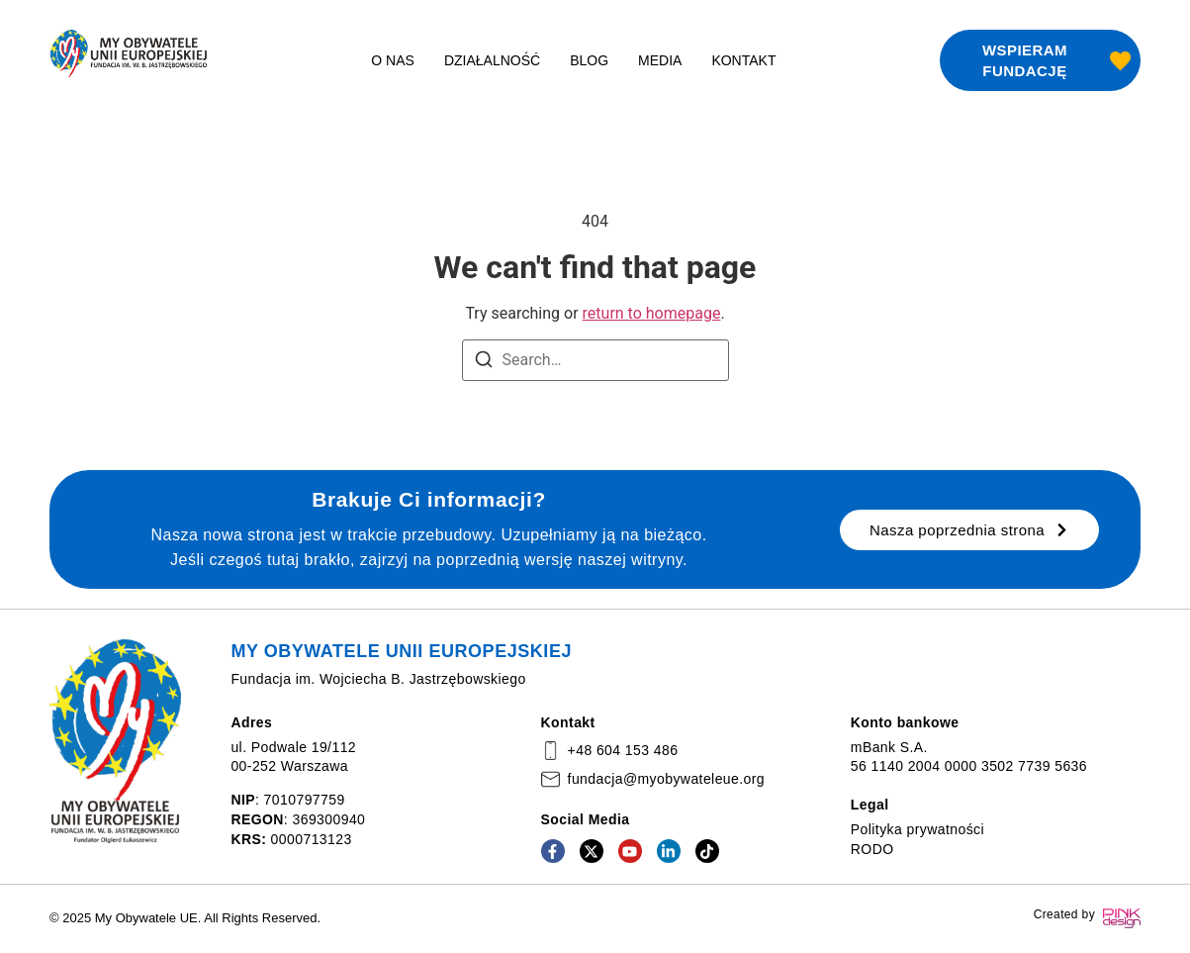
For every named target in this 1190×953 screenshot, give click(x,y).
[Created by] (1122, 918)
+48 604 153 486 (623, 750)
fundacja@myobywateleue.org (666, 779)
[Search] (483, 362)
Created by (1064, 914)
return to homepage (652, 313)
